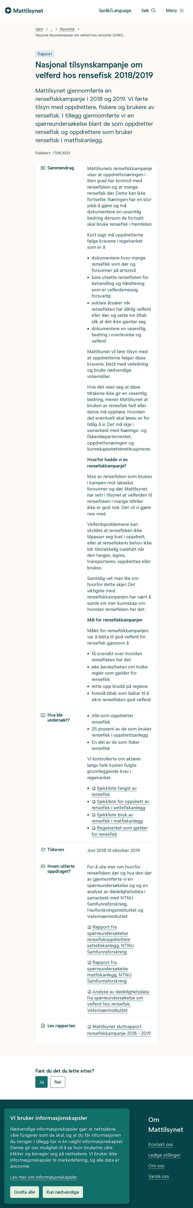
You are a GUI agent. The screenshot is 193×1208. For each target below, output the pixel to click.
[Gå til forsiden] (24, 10)
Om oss (156, 1165)
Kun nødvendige (63, 1192)
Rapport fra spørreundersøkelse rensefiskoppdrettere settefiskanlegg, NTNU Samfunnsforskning (110, 939)
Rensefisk (67, 29)
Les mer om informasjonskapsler (43, 1177)
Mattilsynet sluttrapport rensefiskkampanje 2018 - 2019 (119, 1030)
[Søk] (148, 10)
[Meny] (175, 10)
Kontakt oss (160, 1144)
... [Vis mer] (51, 29)
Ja (41, 1082)
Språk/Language (115, 10)
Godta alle (24, 1192)
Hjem (39, 29)
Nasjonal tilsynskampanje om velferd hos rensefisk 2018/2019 (81, 35)
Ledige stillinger (164, 1155)
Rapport (44, 53)
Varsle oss (158, 1176)
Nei (57, 1082)
